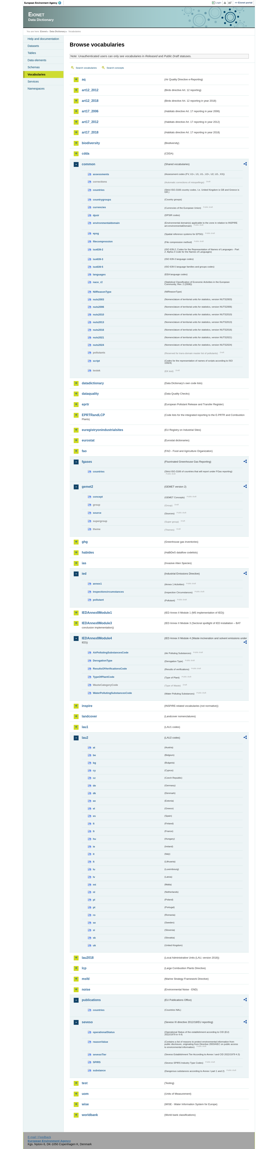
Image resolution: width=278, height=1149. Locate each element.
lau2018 (88, 957)
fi (93, 823)
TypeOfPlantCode (103, 676)
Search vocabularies (86, 68)
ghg (85, 542)
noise (86, 989)
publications (91, 1000)
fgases (87, 461)
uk (94, 945)
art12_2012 (90, 90)
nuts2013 (98, 322)
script (96, 360)
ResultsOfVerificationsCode (110, 668)
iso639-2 (98, 249)
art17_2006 (90, 111)
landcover (89, 716)
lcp (84, 968)
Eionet (43, 31)
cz (94, 777)
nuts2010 (98, 314)
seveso (87, 1022)
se (94, 922)
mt (94, 884)
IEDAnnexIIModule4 (97, 638)
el (94, 808)
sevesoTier (99, 1054)
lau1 (85, 727)
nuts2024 (98, 344)
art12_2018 (90, 100)
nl (94, 892)
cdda (85, 153)
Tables (32, 53)
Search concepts (115, 68)
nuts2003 (98, 299)
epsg (96, 233)
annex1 (97, 583)
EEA (44, 3)
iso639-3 (98, 259)
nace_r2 (98, 282)
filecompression (103, 241)
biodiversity (91, 143)
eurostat (88, 440)
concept (98, 496)
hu (94, 838)
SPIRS (97, 1062)
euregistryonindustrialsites (102, 430)
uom (85, 1093)
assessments (101, 174)
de (94, 785)
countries (99, 189)
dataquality (90, 393)
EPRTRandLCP (93, 415)
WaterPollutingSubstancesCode (112, 692)
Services (33, 81)
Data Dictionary (57, 31)
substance (99, 1070)
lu (94, 869)
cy (94, 770)
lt (93, 861)
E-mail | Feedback (39, 1137)
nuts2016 (98, 329)
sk (94, 937)
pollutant (98, 599)
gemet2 (87, 486)
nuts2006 (98, 306)
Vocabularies (37, 74)
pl (94, 899)
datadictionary (93, 383)
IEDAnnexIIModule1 (97, 612)
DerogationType (102, 660)
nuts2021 (98, 337)
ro (94, 915)
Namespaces (36, 88)
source (97, 512)
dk (94, 793)
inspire (87, 706)
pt (94, 907)
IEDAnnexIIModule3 (97, 623)
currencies (99, 207)
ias (84, 563)
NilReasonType (102, 291)
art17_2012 (90, 122)
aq (84, 79)
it (93, 854)
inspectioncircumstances (108, 591)
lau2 (85, 737)
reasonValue (100, 1041)
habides (88, 552)
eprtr (85, 404)
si (94, 930)
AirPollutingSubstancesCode (110, 652)
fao (84, 451)
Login (218, 2)
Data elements (37, 60)
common (88, 164)
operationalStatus (104, 1032)
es (94, 815)
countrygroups (102, 199)
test (84, 1083)
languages (99, 274)
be (94, 755)
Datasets (33, 46)
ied (84, 573)
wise (85, 1104)
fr (94, 831)
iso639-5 (98, 266)
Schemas (34, 67)
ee (94, 800)
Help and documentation (43, 38)
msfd (85, 979)
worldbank (90, 1115)
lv (94, 876)
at (94, 747)
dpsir (96, 215)
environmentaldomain (106, 222)
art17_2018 (90, 132)
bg (94, 762)
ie (94, 846)
